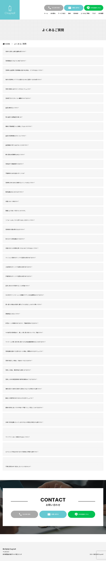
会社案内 (52, 13)
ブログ (94, 13)
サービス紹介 (61, 13)
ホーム (46, 13)
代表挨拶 (75, 13)
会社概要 (100, 13)
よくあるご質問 (85, 13)
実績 (69, 13)
